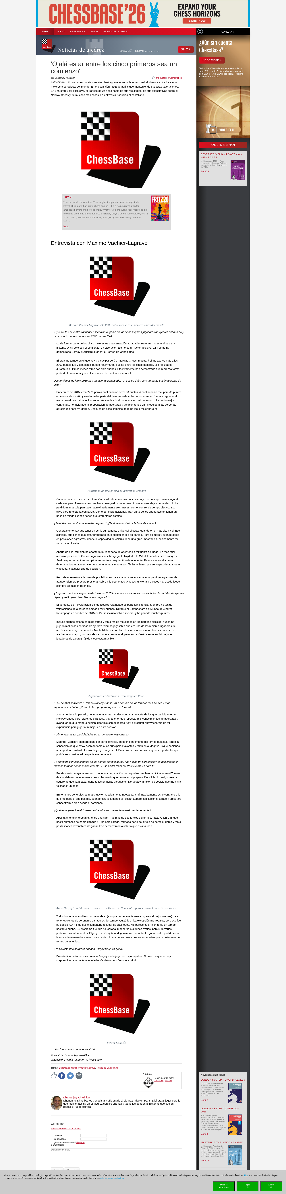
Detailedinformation (224, 1186)
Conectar (227, 32)
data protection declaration (112, 1178)
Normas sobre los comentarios (66, 1128)
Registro (80, 1142)
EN (150, 51)
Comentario (57, 1145)
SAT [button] (94, 31)
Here (246, 1175)
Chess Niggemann (163, 1080)
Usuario (58, 1135)
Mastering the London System (222, 1142)
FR (158, 51)
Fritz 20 (68, 197)
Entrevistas (64, 1068)
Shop (45, 31)
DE (146, 51)
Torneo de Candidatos (107, 1068)
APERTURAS (77, 31)
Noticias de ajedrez (80, 50)
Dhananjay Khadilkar (76, 1097)
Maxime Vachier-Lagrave (83, 1068)
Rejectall (247, 1186)
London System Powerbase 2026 (223, 1079)
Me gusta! (161, 78)
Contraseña (60, 1139)
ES (154, 51)
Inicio (61, 31)
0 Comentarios (174, 78)
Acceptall (271, 1186)
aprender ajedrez (116, 31)
